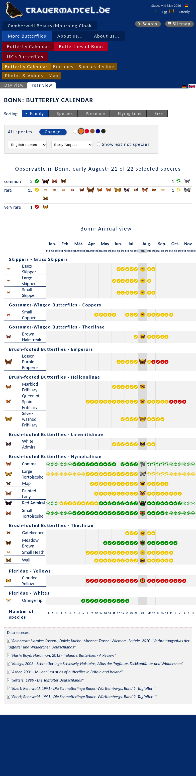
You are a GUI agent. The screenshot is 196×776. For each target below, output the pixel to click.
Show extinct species (126, 144)
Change (53, 132)
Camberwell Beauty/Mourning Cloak (49, 26)
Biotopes (63, 66)
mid (53, 250)
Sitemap (181, 24)
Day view (14, 85)
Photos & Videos (24, 75)
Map (53, 75)
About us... (70, 36)
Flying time (130, 113)
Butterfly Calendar (28, 46)
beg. (48, 250)
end (57, 250)
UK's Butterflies (25, 57)
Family (37, 113)
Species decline (97, 66)
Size (159, 113)
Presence (95, 113)
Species (65, 113)
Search (150, 24)
